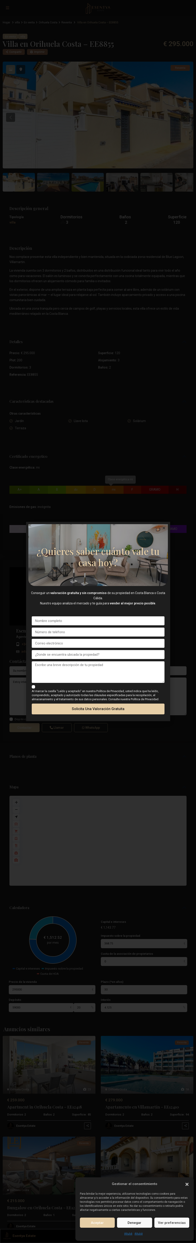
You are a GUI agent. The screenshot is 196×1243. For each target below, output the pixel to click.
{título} (128, 1233)
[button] (187, 1184)
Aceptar (97, 1223)
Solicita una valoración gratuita (98, 709)
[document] (98, 621)
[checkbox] (33, 687)
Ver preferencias (172, 1223)
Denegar (134, 1223)
